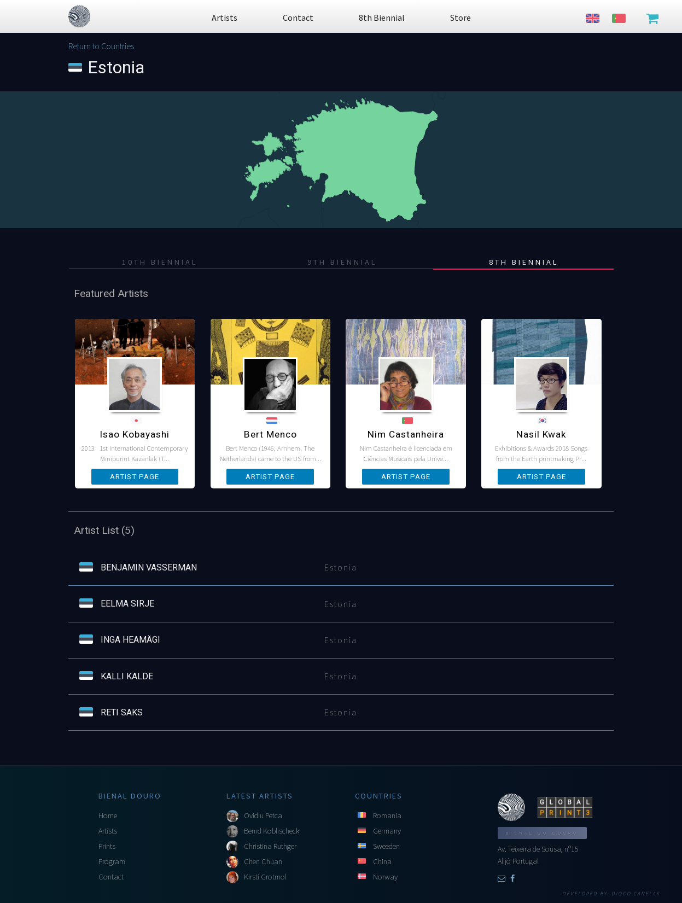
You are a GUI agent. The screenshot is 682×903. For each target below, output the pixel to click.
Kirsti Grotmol (265, 877)
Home (107, 815)
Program (111, 861)
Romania (387, 815)
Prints (106, 846)
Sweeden (386, 846)
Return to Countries (101, 45)
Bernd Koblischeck (271, 831)
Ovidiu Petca (263, 815)
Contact (111, 877)
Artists (107, 831)
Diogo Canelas (635, 893)
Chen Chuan (263, 861)
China (382, 861)
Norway (385, 877)
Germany (387, 831)
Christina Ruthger (270, 846)
